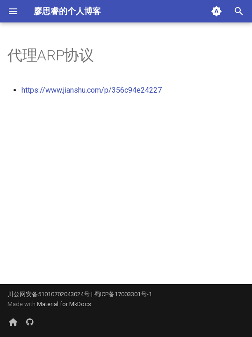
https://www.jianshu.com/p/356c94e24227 (92, 90)
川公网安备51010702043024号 (48, 294)
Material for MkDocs (64, 304)
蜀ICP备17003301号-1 (123, 294)
